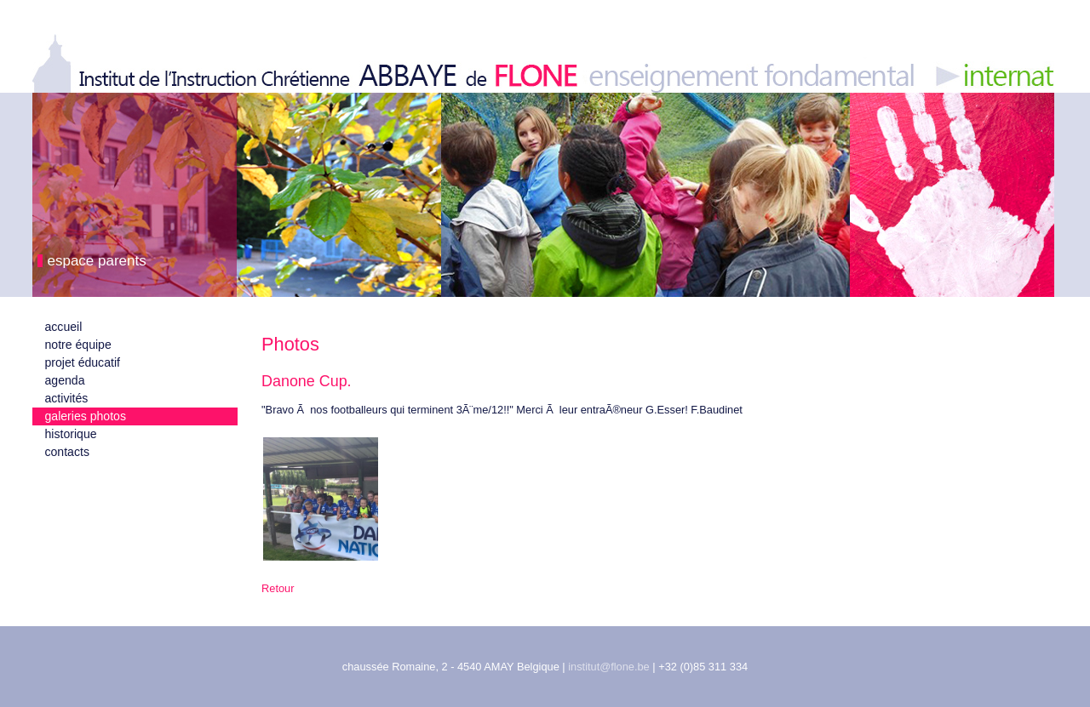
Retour (277, 588)
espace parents (97, 261)
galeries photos (85, 416)
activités (67, 398)
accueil (64, 327)
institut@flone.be (609, 666)
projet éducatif (82, 362)
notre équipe (78, 344)
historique (71, 434)
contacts (67, 452)
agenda (65, 380)
